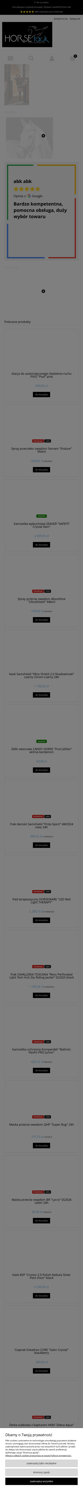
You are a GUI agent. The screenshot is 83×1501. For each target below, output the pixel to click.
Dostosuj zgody (41, 1472)
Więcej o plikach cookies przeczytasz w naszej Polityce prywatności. (38, 1455)
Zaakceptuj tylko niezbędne (41, 1463)
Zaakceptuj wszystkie (41, 1481)
